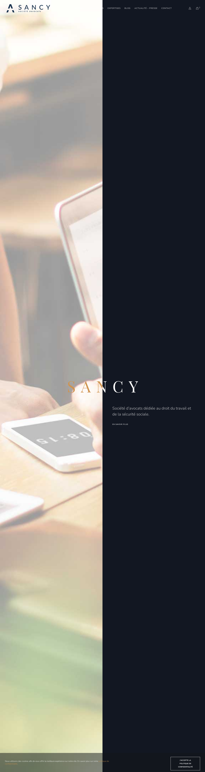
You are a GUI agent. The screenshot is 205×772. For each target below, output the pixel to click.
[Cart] (195, 6)
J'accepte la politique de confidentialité (185, 763)
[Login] (188, 6)
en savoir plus (120, 424)
